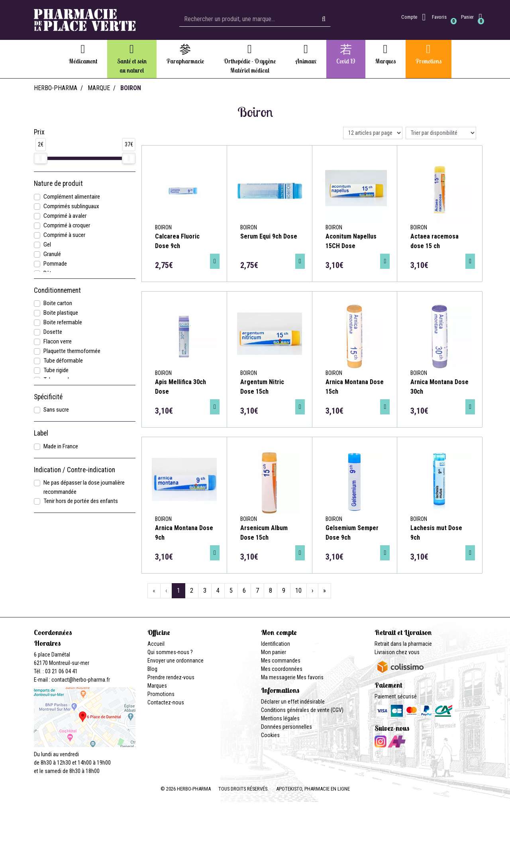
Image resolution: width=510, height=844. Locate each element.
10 (298, 590)
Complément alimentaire (71, 196)
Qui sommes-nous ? (170, 652)
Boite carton (57, 303)
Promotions (161, 694)
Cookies (270, 735)
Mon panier (273, 652)
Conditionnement (57, 290)
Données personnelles (286, 727)
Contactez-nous (165, 702)
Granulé (52, 254)
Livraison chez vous (397, 652)
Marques (157, 685)
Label (41, 433)
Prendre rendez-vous (170, 677)
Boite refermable (62, 322)
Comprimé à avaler (64, 215)
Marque (99, 88)
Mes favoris (310, 677)
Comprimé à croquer (66, 225)
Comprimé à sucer (64, 235)
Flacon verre (57, 341)
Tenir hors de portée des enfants (80, 501)
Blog (152, 669)
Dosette (52, 331)
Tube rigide (56, 370)
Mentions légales (280, 718)
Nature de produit (58, 183)
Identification (275, 644)
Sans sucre (56, 409)
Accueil (156, 644)
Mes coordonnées (281, 669)
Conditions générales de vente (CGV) (302, 710)
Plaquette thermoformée (71, 351)
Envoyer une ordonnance (175, 660)
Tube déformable (63, 360)
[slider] (40, 158)
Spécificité (48, 397)
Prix (39, 132)
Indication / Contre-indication (74, 470)
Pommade (55, 263)
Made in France (60, 446)
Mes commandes (280, 660)
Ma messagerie (278, 677)
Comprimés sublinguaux (71, 206)
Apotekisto (313, 789)
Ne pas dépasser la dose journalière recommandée (84, 487)
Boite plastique (60, 312)
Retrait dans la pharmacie (403, 644)
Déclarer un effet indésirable (293, 701)
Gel (47, 244)
